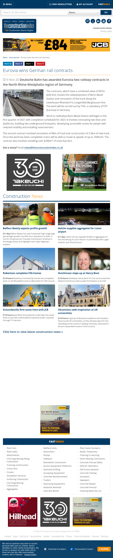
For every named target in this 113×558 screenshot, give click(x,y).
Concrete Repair (88, 483)
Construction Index (19, 26)
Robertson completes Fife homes (22, 273)
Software (47, 458)
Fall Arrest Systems (89, 469)
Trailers (47, 480)
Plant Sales (12, 451)
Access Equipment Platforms (57, 466)
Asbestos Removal (52, 487)
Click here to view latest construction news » (33, 332)
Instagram (87, 21)
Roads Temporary (88, 451)
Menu (9, 4)
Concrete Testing (88, 473)
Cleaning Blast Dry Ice (90, 490)
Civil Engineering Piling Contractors (18, 460)
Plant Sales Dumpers (90, 448)
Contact (8, 536)
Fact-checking (35, 536)
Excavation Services (16, 475)
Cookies (46, 536)
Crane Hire (12, 468)
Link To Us (24, 536)
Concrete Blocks (51, 490)
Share (6, 64)
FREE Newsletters (62, 4)
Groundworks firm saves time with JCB (25, 309)
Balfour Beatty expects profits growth (25, 228)
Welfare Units (50, 448)
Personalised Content (81, 549)
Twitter (93, 21)
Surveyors (85, 476)
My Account (86, 4)
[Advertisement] (56, 368)
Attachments (13, 455)
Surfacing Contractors (17, 479)
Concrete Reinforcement (55, 476)
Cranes (10, 472)
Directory (104, 536)
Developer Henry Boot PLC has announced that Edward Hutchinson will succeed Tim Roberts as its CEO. (84, 279)
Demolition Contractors (54, 462)
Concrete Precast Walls (91, 462)
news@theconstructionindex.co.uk (43, 147)
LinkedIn (98, 21)
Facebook (109, 21)
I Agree (104, 549)
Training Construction (17, 465)
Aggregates (12, 489)
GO (106, 12)
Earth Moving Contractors (92, 458)
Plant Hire (11, 448)
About (15, 536)
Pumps (46, 455)
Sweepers (84, 480)
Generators (48, 451)
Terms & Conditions (82, 536)
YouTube (103, 21)
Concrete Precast (88, 487)
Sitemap (95, 536)
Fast (104, 4)
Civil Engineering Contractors (15, 484)
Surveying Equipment (54, 473)
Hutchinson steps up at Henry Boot (78, 273)
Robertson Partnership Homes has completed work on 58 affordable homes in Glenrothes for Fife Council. (29, 279)
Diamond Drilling (51, 469)
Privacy (69, 536)
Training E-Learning (89, 455)
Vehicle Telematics (89, 466)
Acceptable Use (57, 536)
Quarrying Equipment (54, 483)
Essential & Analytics (55, 549)
